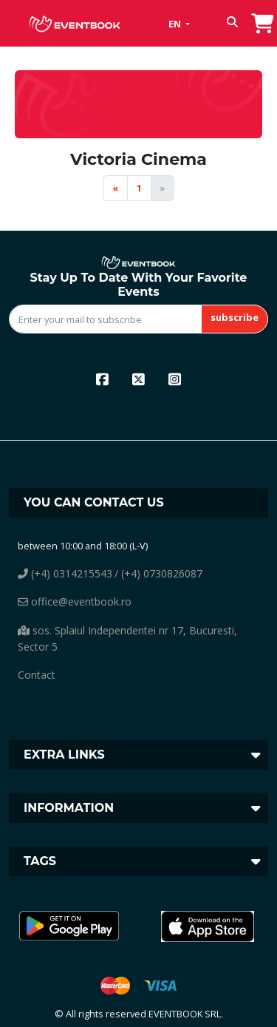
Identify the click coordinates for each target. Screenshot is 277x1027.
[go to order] (262, 21)
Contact (36, 675)
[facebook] (102, 379)
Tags (40, 861)
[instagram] (175, 379)
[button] (232, 23)
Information (69, 808)
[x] (138, 379)
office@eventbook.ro (74, 601)
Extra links (64, 755)
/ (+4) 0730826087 (158, 573)
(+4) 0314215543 (65, 573)
